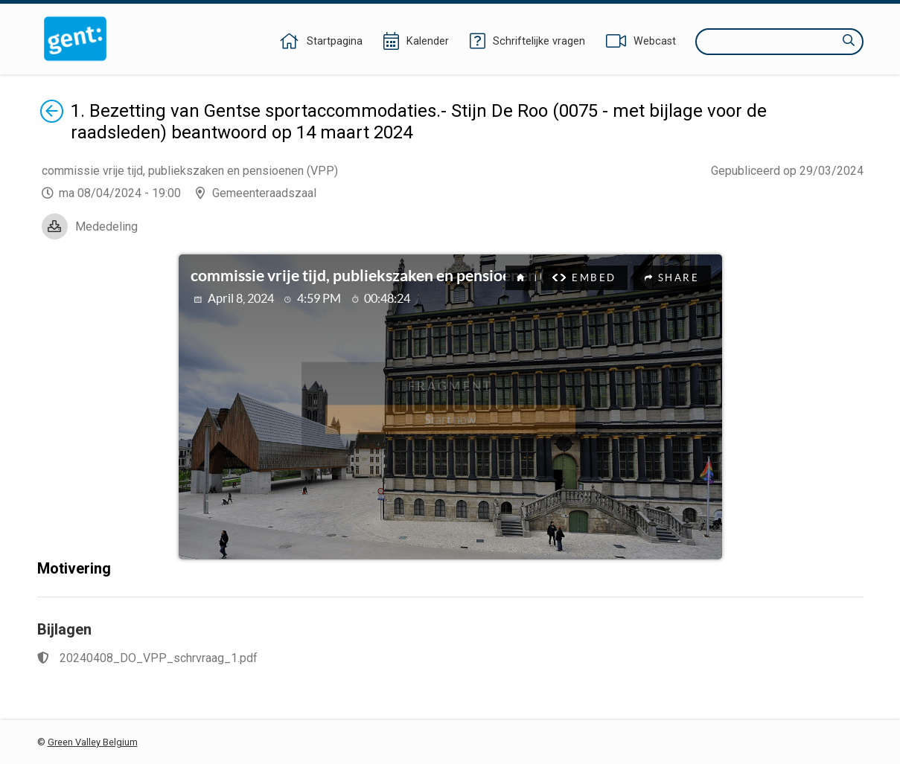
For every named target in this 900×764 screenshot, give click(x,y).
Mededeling (106, 226)
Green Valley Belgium (93, 742)
